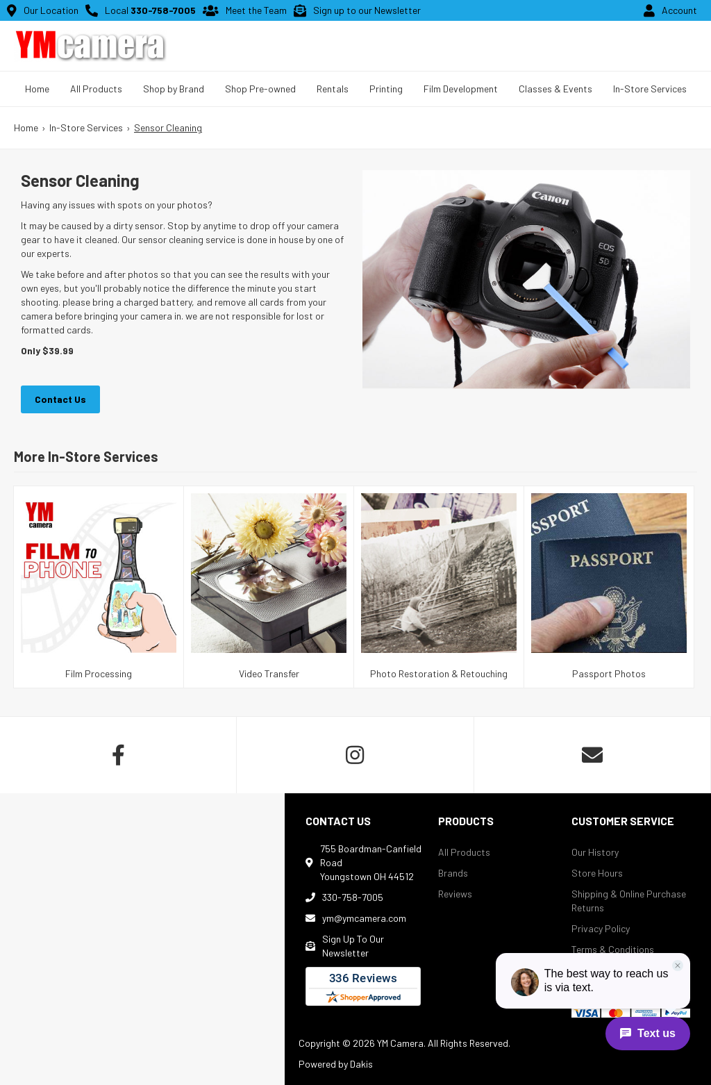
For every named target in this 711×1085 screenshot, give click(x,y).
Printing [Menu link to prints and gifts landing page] (386, 88)
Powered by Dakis (336, 1064)
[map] (142, 939)
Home (37, 88)
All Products (464, 852)
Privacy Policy (600, 928)
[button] (96, 89)
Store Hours (597, 873)
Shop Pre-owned (260, 88)
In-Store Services (650, 88)
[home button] (90, 45)
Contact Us (60, 399)
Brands (453, 873)
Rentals (333, 88)
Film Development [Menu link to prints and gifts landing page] (461, 88)
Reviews (455, 894)
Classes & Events (555, 88)
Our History (595, 852)
